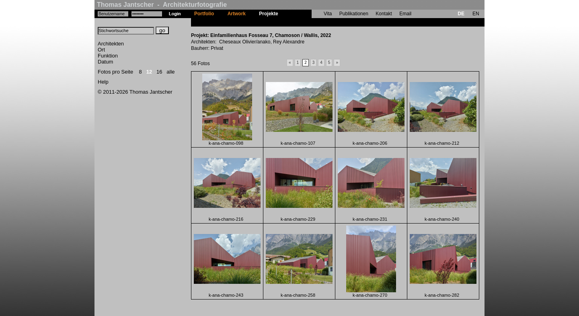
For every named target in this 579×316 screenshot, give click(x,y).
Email (405, 13)
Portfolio (204, 13)
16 (159, 72)
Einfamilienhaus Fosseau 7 (316, 22)
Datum (105, 62)
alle (170, 72)
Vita (328, 13)
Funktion (108, 56)
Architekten (111, 44)
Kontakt (384, 13)
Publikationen (353, 13)
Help (103, 82)
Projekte (268, 13)
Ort (101, 50)
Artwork (237, 13)
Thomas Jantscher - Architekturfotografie (162, 4)
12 (149, 72)
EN (475, 13)
